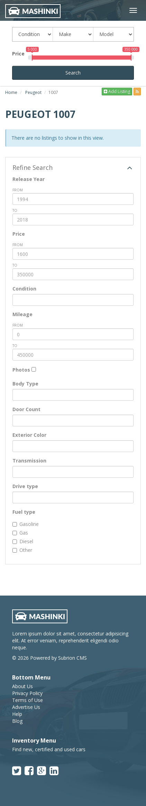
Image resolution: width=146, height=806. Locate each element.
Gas (20, 532)
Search (73, 72)
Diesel (22, 541)
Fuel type (23, 512)
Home (11, 92)
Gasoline (25, 524)
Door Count (26, 409)
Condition (24, 288)
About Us (22, 686)
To (14, 210)
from (17, 190)
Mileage (22, 314)
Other (22, 550)
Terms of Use (27, 700)
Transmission (29, 460)
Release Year (28, 179)
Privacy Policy (27, 693)
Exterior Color (29, 435)
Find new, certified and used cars (48, 749)
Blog (17, 721)
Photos (21, 369)
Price (18, 53)
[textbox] (16, 300)
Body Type (25, 383)
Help (17, 714)
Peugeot (33, 92)
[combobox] (73, 300)
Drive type (25, 486)
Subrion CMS (72, 658)
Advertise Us (26, 707)
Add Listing (117, 91)
